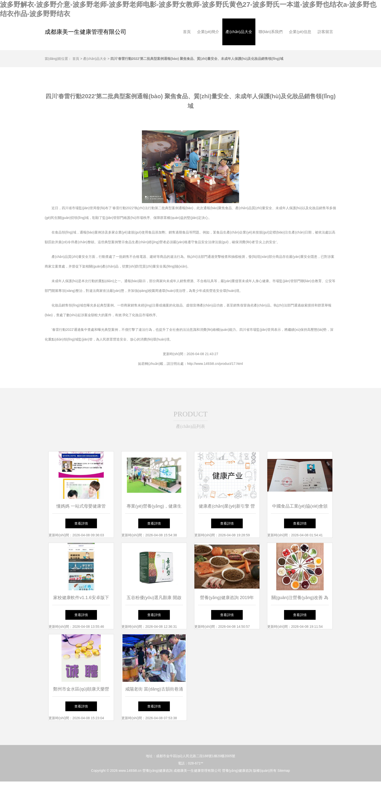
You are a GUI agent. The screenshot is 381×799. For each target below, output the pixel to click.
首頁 (187, 32)
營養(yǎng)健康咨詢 (157, 770)
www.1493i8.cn (130, 770)
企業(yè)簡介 (208, 32)
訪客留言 (325, 32)
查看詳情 (81, 523)
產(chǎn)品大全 (238, 32)
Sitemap (283, 770)
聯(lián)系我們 (271, 32)
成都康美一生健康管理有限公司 (85, 31)
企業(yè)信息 (300, 32)
